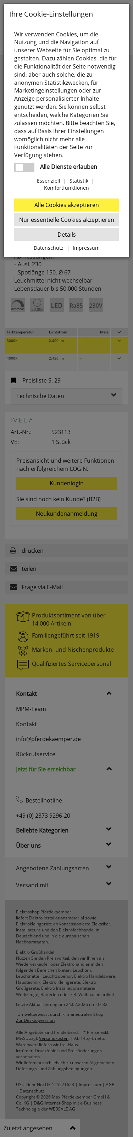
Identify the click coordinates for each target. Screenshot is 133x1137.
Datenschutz (48, 247)
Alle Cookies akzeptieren (66, 205)
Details (66, 234)
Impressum (86, 247)
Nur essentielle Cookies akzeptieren (66, 220)
